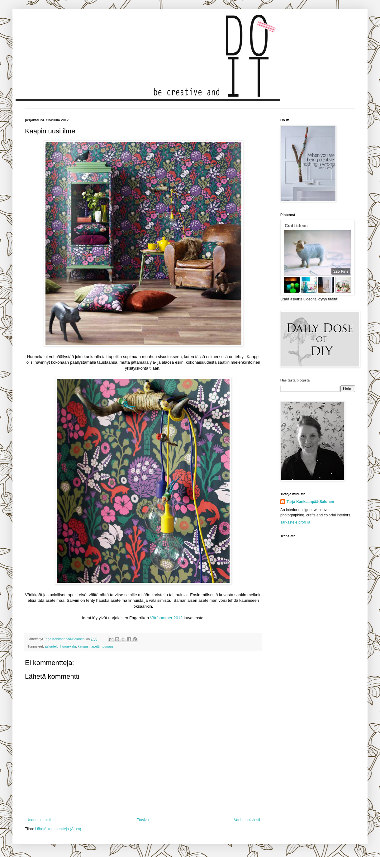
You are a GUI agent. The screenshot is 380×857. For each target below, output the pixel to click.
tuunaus (107, 646)
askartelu (52, 646)
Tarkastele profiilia (295, 522)
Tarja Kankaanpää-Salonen (310, 502)
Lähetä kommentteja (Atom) (58, 829)
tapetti (95, 646)
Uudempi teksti (38, 820)
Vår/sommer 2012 (166, 617)
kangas (83, 646)
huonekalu (68, 646)
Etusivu (142, 820)
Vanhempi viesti (247, 820)
